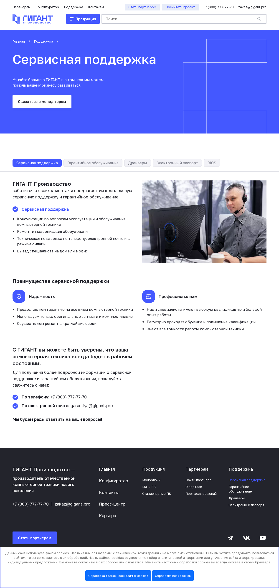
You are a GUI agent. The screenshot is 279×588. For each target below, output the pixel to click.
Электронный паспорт (177, 163)
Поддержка (73, 7)
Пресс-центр (112, 503)
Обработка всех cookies (173, 576)
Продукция (153, 469)
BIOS (212, 163)
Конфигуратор (47, 7)
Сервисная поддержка (37, 163)
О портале (193, 487)
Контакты (96, 7)
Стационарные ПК (156, 494)
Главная (19, 41)
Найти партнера (198, 480)
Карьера (107, 515)
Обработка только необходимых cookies (118, 576)
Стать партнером (34, 538)
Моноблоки (151, 480)
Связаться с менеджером (42, 101)
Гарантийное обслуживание (93, 163)
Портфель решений (201, 494)
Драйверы (137, 163)
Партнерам (21, 7)
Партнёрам (196, 469)
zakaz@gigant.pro (252, 7)
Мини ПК (149, 487)
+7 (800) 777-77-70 (218, 7)
